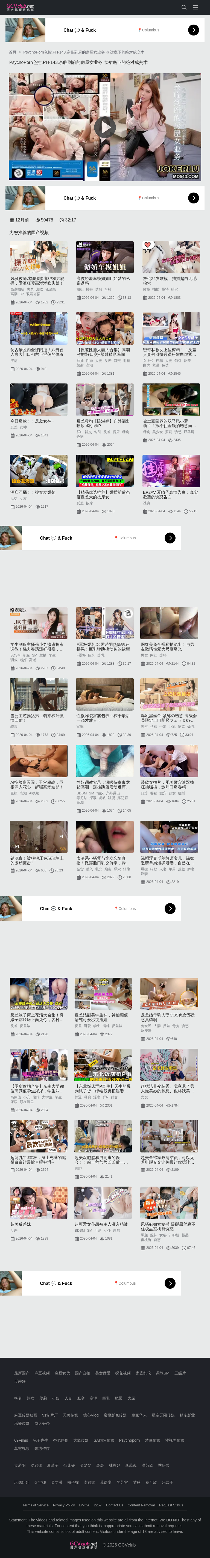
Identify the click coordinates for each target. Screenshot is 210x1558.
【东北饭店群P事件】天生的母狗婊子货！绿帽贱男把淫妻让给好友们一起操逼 (103, 1088)
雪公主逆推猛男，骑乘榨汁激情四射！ (37, 718)
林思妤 (114, 1465)
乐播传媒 (22, 1423)
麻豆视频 (42, 1373)
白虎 (146, 365)
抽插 (155, 289)
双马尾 (189, 432)
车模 (108, 289)
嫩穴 (163, 793)
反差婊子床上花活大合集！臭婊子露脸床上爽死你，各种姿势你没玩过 (37, 1017)
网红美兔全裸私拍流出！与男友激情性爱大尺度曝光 (167, 646)
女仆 (107, 1230)
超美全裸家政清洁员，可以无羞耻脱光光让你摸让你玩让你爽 (167, 1159)
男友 (144, 655)
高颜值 (15, 1097)
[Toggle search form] (184, 7)
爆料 (163, 655)
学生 (52, 655)
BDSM (15, 655)
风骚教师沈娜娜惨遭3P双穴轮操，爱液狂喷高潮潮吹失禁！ (37, 280)
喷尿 (116, 432)
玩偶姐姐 (22, 1482)
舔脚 (78, 1168)
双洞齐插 (33, 294)
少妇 (56, 1398)
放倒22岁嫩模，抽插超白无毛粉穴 (170, 280)
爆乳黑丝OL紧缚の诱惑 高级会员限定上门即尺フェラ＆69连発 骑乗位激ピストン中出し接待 (169, 718)
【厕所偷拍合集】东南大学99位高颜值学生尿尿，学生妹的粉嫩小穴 (37, 1088)
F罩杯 (81, 655)
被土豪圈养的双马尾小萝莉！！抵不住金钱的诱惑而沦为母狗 (169, 423)
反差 (108, 360)
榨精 (159, 360)
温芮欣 (147, 1465)
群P (80, 432)
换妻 (18, 1398)
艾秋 (137, 1482)
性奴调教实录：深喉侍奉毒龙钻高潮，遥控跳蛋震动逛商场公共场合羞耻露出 (103, 784)
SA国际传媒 (104, 1440)
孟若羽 (20, 1465)
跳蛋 (111, 798)
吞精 (153, 793)
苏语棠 (106, 1482)
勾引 (178, 360)
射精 (126, 360)
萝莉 (168, 432)
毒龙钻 (82, 798)
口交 (117, 360)
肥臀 (118, 1398)
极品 (185, 1235)
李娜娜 (89, 1482)
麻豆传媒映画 (25, 1415)
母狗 (125, 432)
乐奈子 (167, 1482)
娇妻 (190, 869)
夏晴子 (53, 1465)
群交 (88, 432)
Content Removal (141, 1505)
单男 (172, 869)
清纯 (106, 1026)
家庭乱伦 (143, 1373)
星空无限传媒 (163, 1415)
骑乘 (14, 726)
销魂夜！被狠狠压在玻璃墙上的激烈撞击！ (37, 860)
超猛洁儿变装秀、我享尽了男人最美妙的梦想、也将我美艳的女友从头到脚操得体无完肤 (167, 1088)
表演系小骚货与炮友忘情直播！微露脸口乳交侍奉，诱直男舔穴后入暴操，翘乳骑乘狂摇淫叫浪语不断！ (103, 860)
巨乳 (91, 655)
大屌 (131, 1398)
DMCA (84, 1505)
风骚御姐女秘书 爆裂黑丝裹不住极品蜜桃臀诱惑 (168, 1226)
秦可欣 (151, 1482)
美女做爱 (102, 1373)
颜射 (80, 365)
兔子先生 (40, 1440)
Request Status (171, 1505)
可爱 (87, 1026)
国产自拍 (82, 1373)
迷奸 (23, 660)
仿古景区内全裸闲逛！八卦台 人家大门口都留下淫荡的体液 (37, 352)
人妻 (98, 360)
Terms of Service (36, 1505)
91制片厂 (50, 1415)
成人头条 (42, 1423)
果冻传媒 (42, 1448)
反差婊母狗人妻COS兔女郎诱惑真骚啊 (168, 1017)
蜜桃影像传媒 (115, 1415)
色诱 (165, 365)
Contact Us (114, 1505)
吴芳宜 (122, 1482)
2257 (97, 1505)
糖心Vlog (91, 1415)
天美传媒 (70, 1415)
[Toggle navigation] (195, 7)
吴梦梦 (85, 1465)
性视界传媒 (174, 1440)
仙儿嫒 (69, 1465)
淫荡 (14, 360)
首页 (12, 52)
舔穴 (117, 869)
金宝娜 (40, 1482)
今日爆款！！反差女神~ (32, 421)
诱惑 (98, 289)
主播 (42, 655)
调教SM (163, 1373)
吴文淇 (56, 1482)
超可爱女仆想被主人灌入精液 (101, 1224)
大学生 (47, 1097)
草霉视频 (22, 1448)
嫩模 (146, 289)
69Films (21, 1440)
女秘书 (164, 1235)
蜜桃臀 (146, 1239)
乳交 (98, 869)
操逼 (78, 1097)
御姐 (175, 1235)
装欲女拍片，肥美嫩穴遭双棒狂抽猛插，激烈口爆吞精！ (167, 784)
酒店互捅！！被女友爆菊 (33, 492)
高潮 (14, 294)
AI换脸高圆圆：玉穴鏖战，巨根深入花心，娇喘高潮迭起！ (37, 784)
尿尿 (14, 1102)
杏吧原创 (60, 1440)
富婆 (80, 726)
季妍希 (164, 1465)
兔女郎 (146, 1026)
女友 (23, 498)
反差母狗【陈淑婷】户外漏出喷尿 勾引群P (103, 423)
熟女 (30, 1398)
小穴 (26, 1097)
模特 (89, 289)
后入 (89, 869)
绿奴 (153, 869)
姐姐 (80, 289)
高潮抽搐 (17, 289)
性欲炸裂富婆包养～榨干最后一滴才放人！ (103, 718)
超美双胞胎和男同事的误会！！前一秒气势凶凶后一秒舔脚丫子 (101, 1159)
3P (22, 294)
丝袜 (153, 726)
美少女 (157, 432)
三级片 (180, 1373)
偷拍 (36, 1097)
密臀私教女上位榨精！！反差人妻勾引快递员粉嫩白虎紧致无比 (169, 352)
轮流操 (50, 289)
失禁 (30, 289)
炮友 (108, 869)
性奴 (100, 793)
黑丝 (144, 726)
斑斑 (100, 1465)
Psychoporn (129, 1440)
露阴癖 (122, 798)
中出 (163, 726)
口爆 (144, 793)
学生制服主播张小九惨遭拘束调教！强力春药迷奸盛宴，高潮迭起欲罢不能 (37, 646)
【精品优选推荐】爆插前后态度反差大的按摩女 (103, 494)
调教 (14, 660)
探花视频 (123, 1373)
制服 (26, 655)
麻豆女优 (62, 1373)
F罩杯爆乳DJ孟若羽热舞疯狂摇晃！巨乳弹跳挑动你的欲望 (103, 646)
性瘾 (89, 360)
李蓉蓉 (131, 1465)
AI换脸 (34, 793)
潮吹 (39, 289)
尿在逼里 (27, 1102)
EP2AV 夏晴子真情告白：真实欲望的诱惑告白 (170, 494)
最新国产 (22, 1373)
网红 (153, 655)
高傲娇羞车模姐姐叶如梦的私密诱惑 (103, 280)
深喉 (93, 798)
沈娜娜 (36, 1465)
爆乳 (100, 655)
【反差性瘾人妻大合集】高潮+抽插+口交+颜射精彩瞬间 (103, 352)
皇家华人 (139, 1415)
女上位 (148, 360)
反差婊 (25, 1026)
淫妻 (144, 874)
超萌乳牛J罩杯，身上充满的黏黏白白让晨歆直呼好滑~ (38, 1159)
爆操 (144, 869)
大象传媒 (81, 1440)
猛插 (181, 793)
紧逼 (155, 365)
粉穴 (174, 289)
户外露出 (113, 793)
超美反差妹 (20, 1224)
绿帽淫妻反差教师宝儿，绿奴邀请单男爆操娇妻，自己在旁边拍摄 (167, 860)
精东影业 (187, 1415)
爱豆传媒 (152, 1440)
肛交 (14, 498)
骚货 (80, 869)
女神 (23, 427)
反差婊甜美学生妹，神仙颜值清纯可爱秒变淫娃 (101, 1017)
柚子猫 (73, 1482)
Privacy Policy (64, 1505)
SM (34, 655)
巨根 (14, 793)
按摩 (89, 503)
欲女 (172, 793)
